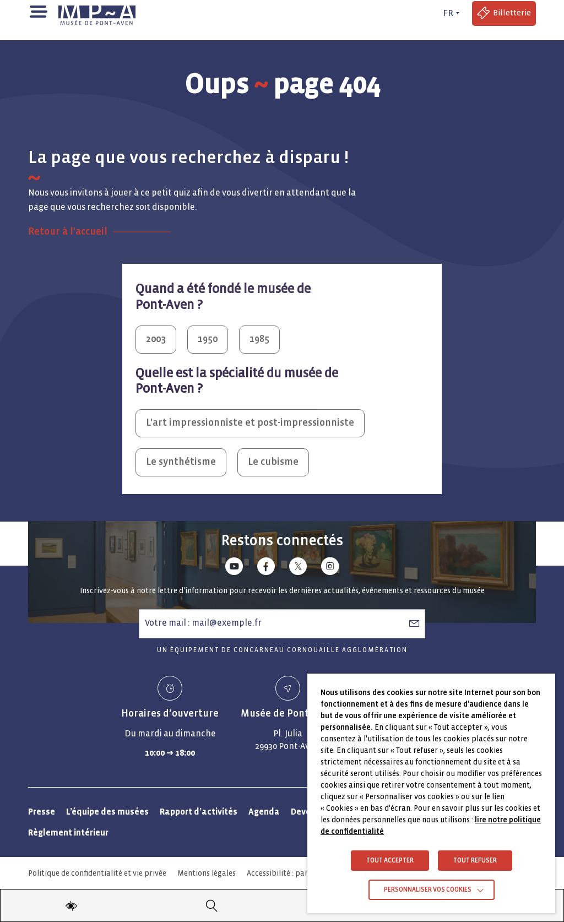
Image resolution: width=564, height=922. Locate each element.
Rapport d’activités (198, 811)
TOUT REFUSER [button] (475, 860)
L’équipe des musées (107, 811)
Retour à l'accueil (67, 231)
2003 (156, 339)
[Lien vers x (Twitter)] (298, 568)
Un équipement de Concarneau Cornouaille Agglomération (282, 650)
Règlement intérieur (68, 832)
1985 (259, 339)
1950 (208, 339)
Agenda (264, 811)
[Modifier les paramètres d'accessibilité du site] (71, 905)
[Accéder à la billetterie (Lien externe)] (504, 13)
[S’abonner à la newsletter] (414, 623)
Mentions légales (206, 873)
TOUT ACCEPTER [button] (390, 860)
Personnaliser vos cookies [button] (427, 889)
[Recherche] (212, 905)
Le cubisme (273, 462)
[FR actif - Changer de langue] (450, 13)
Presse (41, 811)
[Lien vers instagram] (330, 568)
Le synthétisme (181, 462)
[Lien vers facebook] (266, 568)
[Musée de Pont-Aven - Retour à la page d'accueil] (96, 13)
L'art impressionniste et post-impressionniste (250, 422)
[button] (37, 10)
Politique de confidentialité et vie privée (97, 873)
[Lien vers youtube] (234, 568)
